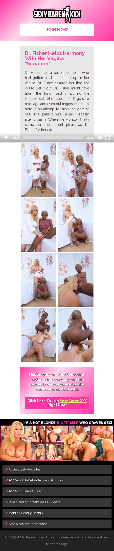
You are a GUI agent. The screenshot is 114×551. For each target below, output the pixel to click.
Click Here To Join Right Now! (57, 403)
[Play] (6, 137)
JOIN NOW (57, 29)
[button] (10, 152)
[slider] (53, 137)
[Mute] (99, 137)
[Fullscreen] (107, 137)
